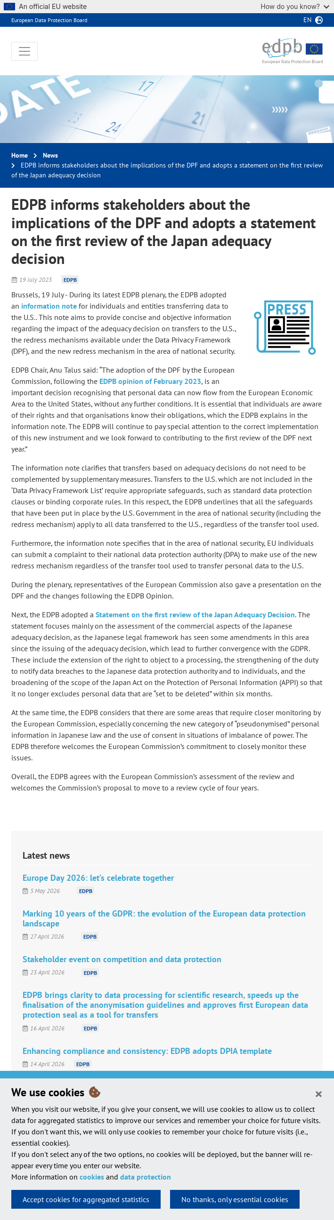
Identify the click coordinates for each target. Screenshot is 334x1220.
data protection (145, 1176)
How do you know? (295, 6)
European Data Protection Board (49, 20)
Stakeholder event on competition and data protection (122, 959)
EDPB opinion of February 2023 (150, 381)
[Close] (319, 1093)
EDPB (70, 279)
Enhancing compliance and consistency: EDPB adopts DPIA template (147, 1050)
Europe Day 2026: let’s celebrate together (98, 877)
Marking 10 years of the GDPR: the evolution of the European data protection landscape (164, 918)
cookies (92, 1176)
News (50, 155)
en (307, 20)
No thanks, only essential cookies (234, 1199)
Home (19, 155)
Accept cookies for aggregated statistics (86, 1199)
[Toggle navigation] (24, 51)
